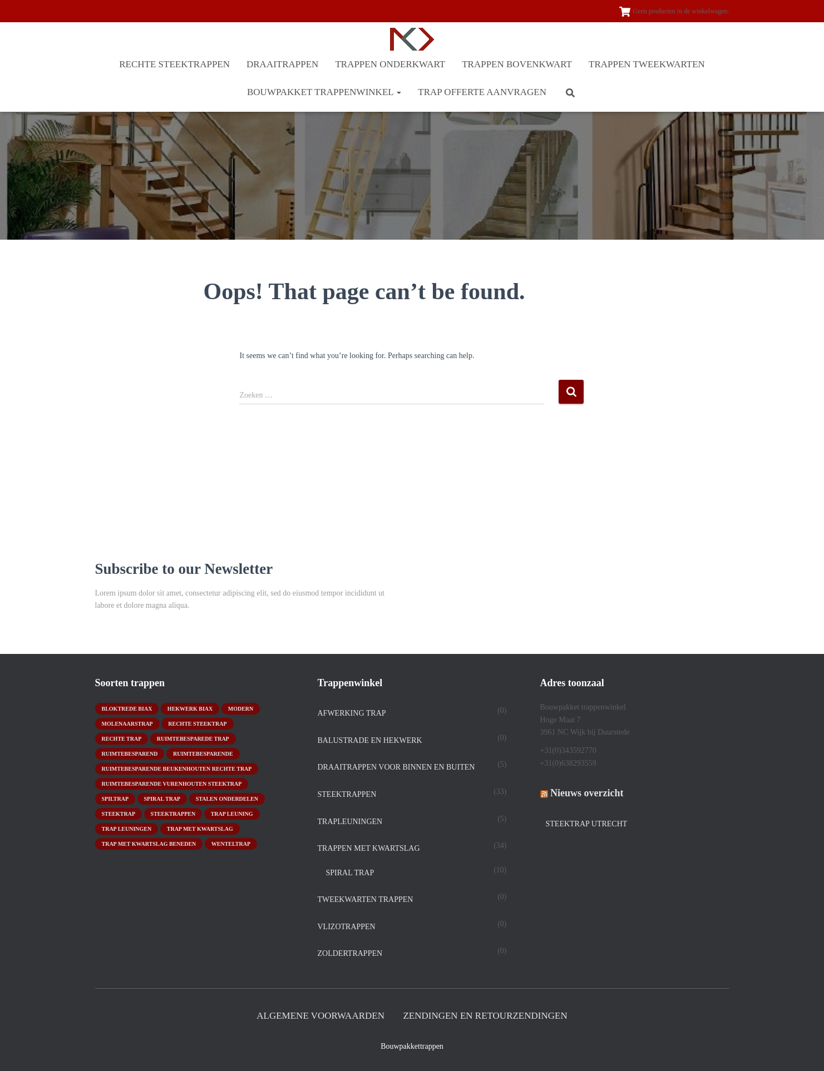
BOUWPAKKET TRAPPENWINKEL (324, 92)
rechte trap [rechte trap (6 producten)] (122, 739)
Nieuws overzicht (586, 793)
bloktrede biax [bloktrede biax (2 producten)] (127, 709)
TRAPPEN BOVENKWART (517, 64)
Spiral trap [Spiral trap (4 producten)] (162, 799)
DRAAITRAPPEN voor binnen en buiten (396, 767)
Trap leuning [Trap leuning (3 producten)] (232, 814)
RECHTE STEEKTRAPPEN (174, 64)
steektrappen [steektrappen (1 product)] (173, 814)
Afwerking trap (352, 713)
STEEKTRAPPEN (347, 794)
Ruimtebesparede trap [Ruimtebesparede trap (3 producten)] (193, 739)
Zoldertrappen (350, 953)
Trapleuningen (350, 821)
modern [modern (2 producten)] (241, 709)
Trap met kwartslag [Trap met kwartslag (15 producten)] (200, 829)
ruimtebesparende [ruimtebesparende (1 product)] (203, 754)
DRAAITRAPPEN (282, 64)
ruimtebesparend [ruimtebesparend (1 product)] (130, 754)
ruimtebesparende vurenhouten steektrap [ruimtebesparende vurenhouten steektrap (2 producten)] (172, 784)
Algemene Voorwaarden (320, 1015)
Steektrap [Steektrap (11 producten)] (119, 814)
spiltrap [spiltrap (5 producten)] (115, 799)
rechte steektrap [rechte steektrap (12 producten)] (197, 724)
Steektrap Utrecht (587, 824)
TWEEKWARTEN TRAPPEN (365, 899)
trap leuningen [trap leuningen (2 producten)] (127, 829)
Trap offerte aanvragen (482, 92)
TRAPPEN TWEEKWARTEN (647, 64)
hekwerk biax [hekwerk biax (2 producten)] (190, 709)
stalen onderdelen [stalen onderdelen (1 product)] (227, 799)
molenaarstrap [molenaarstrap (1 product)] (127, 724)
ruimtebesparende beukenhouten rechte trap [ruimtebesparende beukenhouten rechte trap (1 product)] (177, 769)
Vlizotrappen (347, 927)
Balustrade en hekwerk (370, 740)
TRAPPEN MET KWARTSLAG (369, 848)
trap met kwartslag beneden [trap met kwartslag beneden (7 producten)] (149, 844)
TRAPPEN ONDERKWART (390, 64)
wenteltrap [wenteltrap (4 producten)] (230, 844)
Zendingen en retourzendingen (485, 1015)
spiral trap (350, 873)
